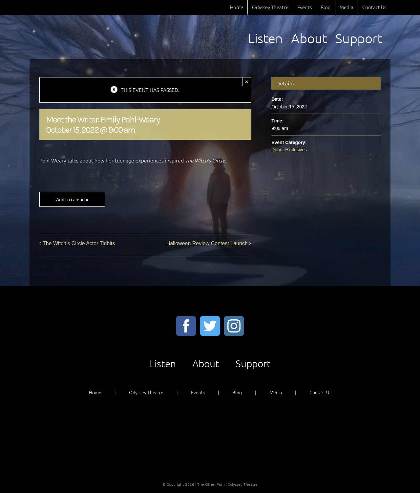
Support (253, 363)
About (205, 363)
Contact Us (320, 392)
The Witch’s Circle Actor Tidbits (79, 243)
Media (275, 392)
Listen (163, 363)
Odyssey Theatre (146, 392)
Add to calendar (72, 199)
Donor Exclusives (289, 149)
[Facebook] (186, 326)
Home (95, 392)
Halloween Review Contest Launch (207, 243)
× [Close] (246, 81)
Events (198, 392)
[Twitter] (210, 326)
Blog (237, 392)
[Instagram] (234, 326)
